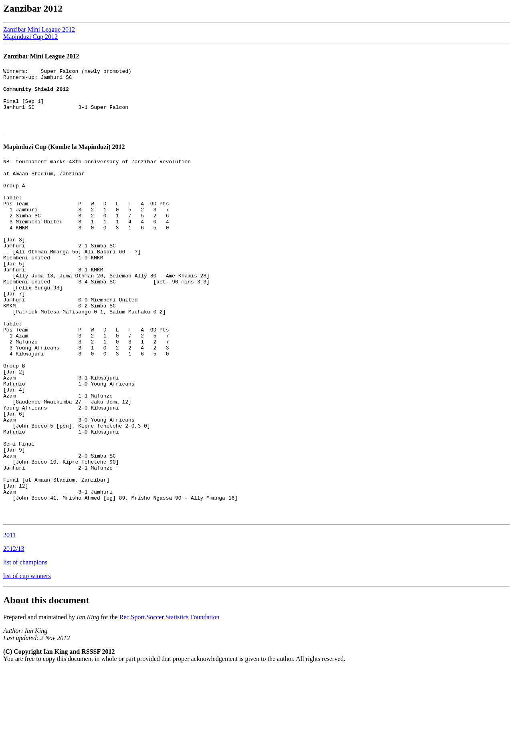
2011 (9, 619)
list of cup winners (27, 660)
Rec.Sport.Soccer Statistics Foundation (169, 701)
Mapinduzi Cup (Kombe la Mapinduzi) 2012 (64, 158)
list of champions (25, 646)
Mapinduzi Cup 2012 (30, 36)
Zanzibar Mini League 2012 (39, 29)
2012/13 (13, 632)
